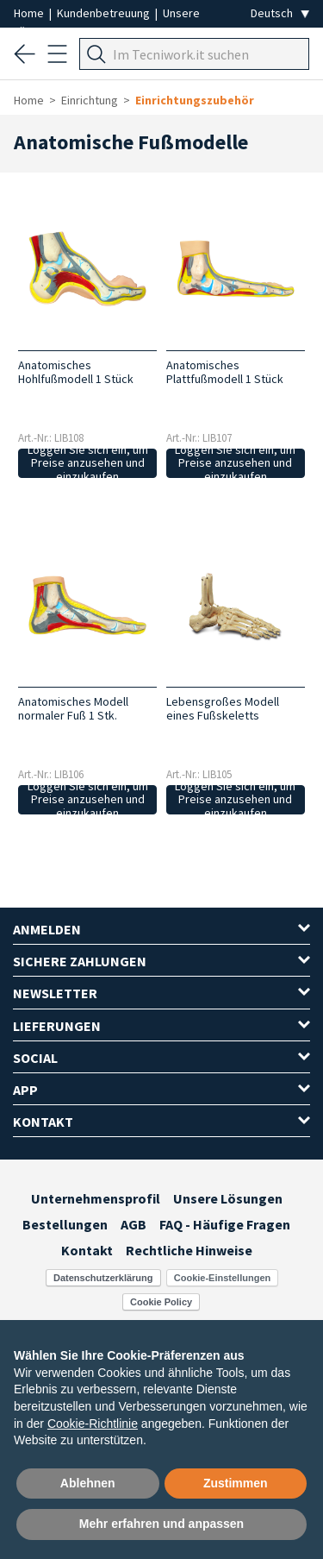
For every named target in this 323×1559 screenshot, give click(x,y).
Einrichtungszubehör (194, 100)
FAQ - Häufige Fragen (224, 1224)
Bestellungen (65, 1224)
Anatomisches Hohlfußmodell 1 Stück (76, 372)
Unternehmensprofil (95, 1198)
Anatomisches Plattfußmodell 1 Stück (224, 372)
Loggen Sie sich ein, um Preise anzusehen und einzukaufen (88, 463)
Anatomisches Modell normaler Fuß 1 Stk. (73, 708)
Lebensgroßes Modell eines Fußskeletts (222, 708)
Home (30, 13)
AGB (133, 1224)
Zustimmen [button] (235, 1483)
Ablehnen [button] (87, 1483)
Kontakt (87, 1250)
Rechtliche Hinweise (189, 1250)
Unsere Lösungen (228, 1198)
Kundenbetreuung (104, 13)
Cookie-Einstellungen (222, 1278)
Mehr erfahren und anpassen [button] (161, 1524)
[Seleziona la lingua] (280, 13)
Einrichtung (89, 100)
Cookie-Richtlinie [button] (92, 1423)
